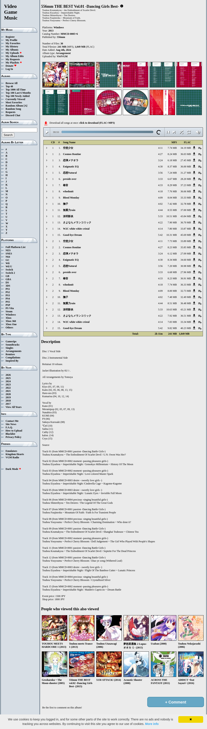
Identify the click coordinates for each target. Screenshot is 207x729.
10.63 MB (171, 309)
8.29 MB (172, 185)
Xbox (8, 317)
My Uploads (14, 52)
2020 (8, 394)
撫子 (65, 203)
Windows (11, 314)
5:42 (160, 234)
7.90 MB (172, 222)
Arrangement (63, 53)
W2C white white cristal (76, 228)
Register (10, 36)
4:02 (160, 203)
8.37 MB (172, 166)
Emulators (11, 450)
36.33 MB (185, 284)
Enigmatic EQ (71, 166)
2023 (8, 384)
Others (9, 327)
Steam (9, 311)
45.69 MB (185, 234)
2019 (8, 397)
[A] (25, 105)
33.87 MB (185, 228)
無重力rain (69, 210)
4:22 (160, 222)
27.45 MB (185, 160)
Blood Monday (71, 197)
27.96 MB (185, 272)
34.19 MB (185, 147)
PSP (8, 305)
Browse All (11, 83)
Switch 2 (10, 272)
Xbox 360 (11, 321)
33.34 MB (185, 321)
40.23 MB (185, 328)
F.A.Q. (9, 427)
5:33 (160, 216)
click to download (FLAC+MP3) (97, 122)
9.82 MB (172, 328)
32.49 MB (185, 297)
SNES (9, 253)
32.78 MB (185, 203)
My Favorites (13, 43)
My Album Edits (15, 56)
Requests (10, 112)
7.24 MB (172, 172)
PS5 (8, 301)
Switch (9, 269)
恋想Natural (70, 172)
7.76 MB (172, 191)
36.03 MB (185, 154)
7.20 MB (172, 266)
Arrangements (13, 351)
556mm (61, 37)
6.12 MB (172, 253)
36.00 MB (185, 166)
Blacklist (10, 433)
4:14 (160, 228)
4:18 (160, 191)
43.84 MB (185, 216)
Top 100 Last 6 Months (18, 92)
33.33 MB (185, 197)
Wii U (9, 266)
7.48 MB (172, 297)
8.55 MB (172, 210)
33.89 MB (185, 241)
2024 (8, 381)
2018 (8, 400)
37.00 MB (185, 210)
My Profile (11, 40)
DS (7, 282)
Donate (11, 65)
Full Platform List (16, 247)
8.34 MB (172, 259)
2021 (8, 390)
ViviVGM (62, 56)
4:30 (160, 166)
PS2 (8, 292)
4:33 (160, 185)
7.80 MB (172, 228)
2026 (8, 374)
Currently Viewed (15, 99)
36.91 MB (185, 278)
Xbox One (11, 324)
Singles (9, 347)
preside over (69, 178)
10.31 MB (171, 234)
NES (8, 250)
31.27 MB (185, 172)
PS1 (8, 288)
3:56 (160, 172)
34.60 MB (185, 259)
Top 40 (9, 86)
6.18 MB (172, 160)
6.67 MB (172, 178)
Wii (7, 263)
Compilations (13, 357)
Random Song (13, 108)
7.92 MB (172, 315)
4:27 (160, 154)
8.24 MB (172, 154)
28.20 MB (185, 178)
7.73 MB (172, 241)
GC (7, 260)
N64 (8, 256)
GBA (8, 279)
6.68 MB (172, 272)
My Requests (13, 59)
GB (7, 276)
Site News (11, 424)
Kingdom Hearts (15, 454)
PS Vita (10, 308)
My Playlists (14, 62)
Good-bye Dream (72, 234)
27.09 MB (185, 253)
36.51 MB (185, 315)
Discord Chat (13, 115)
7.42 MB (172, 203)
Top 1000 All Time (16, 89)
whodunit (68, 191)
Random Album (14, 105)
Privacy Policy (13, 437)
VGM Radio (12, 457)
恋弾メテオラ (70, 160)
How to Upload (14, 430)
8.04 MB (172, 197)
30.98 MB (185, 266)
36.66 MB (185, 191)
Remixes (10, 354)
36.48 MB (185, 303)
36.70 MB (185, 222)
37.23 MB (185, 185)
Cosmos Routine (72, 154)
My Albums (12, 49)
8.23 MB (172, 247)
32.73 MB (185, 290)
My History (12, 46)
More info (152, 724)
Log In (9, 69)
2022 (8, 387)
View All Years (13, 407)
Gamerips (11, 341)
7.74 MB (172, 147)
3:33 (160, 178)
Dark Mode (13, 468)
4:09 (160, 197)
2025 (8, 378)
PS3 (8, 295)
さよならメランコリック (77, 222)
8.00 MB (172, 290)
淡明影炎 (68, 216)
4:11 (160, 147)
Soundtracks (13, 344)
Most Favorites (14, 102)
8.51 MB (172, 303)
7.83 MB (172, 321)
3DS (8, 285)
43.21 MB (185, 309)
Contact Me (12, 420)
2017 (8, 403)
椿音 (65, 185)
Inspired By (12, 360)
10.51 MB (171, 216)
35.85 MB (185, 247)
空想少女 (68, 147)
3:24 (160, 160)
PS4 (8, 298)
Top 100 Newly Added (18, 96)
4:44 (160, 210)
